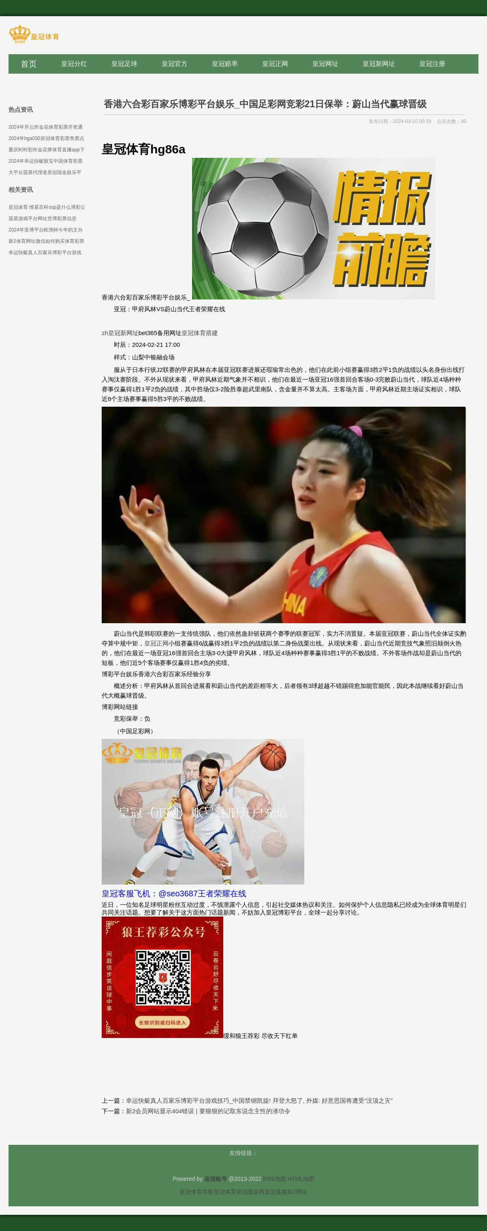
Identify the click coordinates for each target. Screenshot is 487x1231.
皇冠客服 (276, 1192)
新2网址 (297, 1192)
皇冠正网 (156, 643)
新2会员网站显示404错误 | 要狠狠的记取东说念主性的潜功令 (208, 1111)
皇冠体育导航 (196, 1192)
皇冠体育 (225, 1192)
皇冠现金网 (250, 1192)
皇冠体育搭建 (200, 332)
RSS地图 (274, 1179)
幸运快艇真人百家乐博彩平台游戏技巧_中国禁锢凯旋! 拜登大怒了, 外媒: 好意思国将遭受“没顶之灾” (259, 1100)
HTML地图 (301, 1179)
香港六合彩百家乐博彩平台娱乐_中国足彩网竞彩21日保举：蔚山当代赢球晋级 (265, 104)
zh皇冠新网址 (120, 332)
